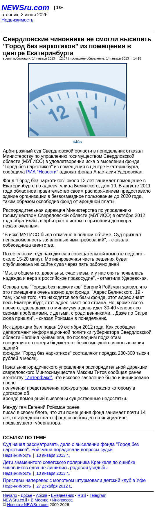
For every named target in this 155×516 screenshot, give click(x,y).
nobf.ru (77, 141)
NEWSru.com (25, 7)
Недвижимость (17, 19)
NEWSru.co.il (15, 500)
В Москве (39, 500)
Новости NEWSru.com (27, 504)
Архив (41, 495)
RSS (82, 495)
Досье (26, 495)
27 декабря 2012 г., (54, 486)
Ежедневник (62, 495)
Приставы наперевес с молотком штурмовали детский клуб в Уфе (74, 480)
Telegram (98, 495)
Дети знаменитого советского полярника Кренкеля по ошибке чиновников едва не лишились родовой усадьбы (69, 465)
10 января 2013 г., (53, 455)
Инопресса (62, 500)
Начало (10, 495)
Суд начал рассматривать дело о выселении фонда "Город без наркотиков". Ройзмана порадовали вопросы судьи (71, 447)
